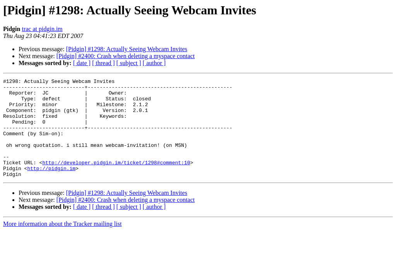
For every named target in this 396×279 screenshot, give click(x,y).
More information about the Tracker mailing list (62, 243)
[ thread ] (103, 63)
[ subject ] (128, 63)
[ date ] (81, 63)
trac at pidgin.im (42, 29)
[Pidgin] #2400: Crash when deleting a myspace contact (125, 56)
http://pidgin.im (51, 186)
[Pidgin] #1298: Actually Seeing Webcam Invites (126, 49)
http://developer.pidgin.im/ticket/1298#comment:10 (116, 179)
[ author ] (154, 63)
